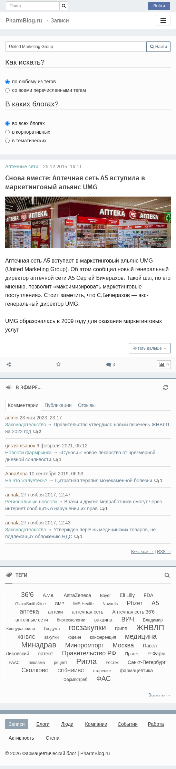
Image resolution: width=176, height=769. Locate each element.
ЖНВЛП (150, 627)
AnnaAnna (16, 473)
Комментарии (23, 405)
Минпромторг (84, 645)
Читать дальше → (150, 348)
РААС (14, 662)
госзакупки (87, 627)
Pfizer (135, 603)
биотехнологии (71, 620)
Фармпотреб (75, 679)
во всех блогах (25, 123)
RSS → (164, 551)
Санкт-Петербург (147, 662)
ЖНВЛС (27, 637)
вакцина (103, 620)
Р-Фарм (156, 653)
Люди (67, 724)
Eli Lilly (127, 595)
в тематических (26, 140)
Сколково (35, 670)
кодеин (74, 637)
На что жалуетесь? (26, 480)
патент (45, 653)
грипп (121, 628)
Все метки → (159, 695)
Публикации (58, 405)
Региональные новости (31, 501)
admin (11, 417)
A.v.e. (49, 595)
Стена (52, 738)
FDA (148, 595)
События (128, 724)
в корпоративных (27, 132)
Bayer (105, 595)
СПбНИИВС (71, 670)
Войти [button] (159, 5)
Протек (132, 654)
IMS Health (83, 603)
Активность (21, 738)
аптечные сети (32, 620)
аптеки (55, 612)
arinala (12, 494)
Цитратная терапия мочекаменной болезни (103, 480)
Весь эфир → (142, 551)
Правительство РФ (89, 653)
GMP (59, 603)
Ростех (112, 662)
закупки (51, 637)
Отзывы (87, 405)
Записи (17, 724)
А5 (155, 603)
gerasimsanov (20, 445)
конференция (103, 637)
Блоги (42, 724)
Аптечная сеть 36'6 (133, 612)
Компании (96, 724)
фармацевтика (136, 670)
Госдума (52, 628)
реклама (37, 662)
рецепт (60, 662)
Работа (156, 724)
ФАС (103, 678)
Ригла (86, 661)
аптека (29, 611)
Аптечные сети (21, 166)
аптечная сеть (87, 612)
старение (102, 670)
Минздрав (38, 644)
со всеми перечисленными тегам (45, 90)
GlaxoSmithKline (30, 603)
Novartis (110, 603)
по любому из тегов (30, 81)
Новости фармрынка (28, 452)
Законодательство (25, 424)
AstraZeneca (77, 595)
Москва (123, 645)
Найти (158, 46)
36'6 (27, 594)
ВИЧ (127, 619)
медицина (141, 636)
